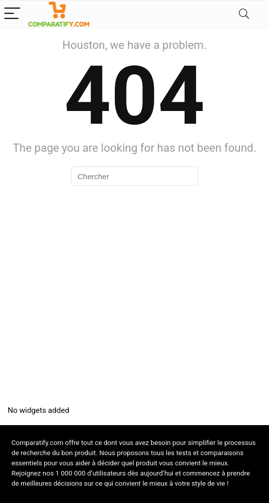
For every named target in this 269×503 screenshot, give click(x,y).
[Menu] (12, 14)
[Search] (244, 14)
